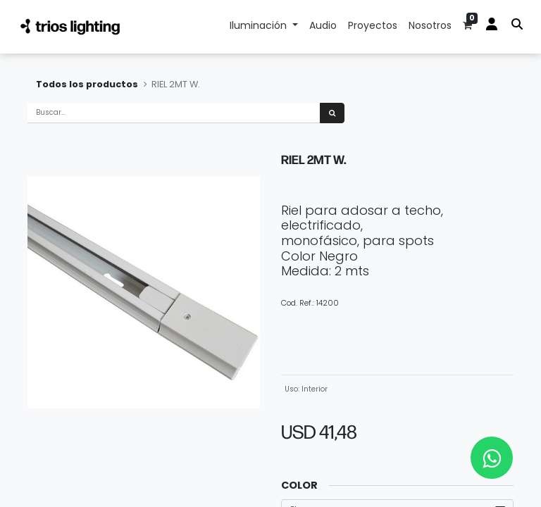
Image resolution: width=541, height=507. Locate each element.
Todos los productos (87, 84)
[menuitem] (323, 27)
